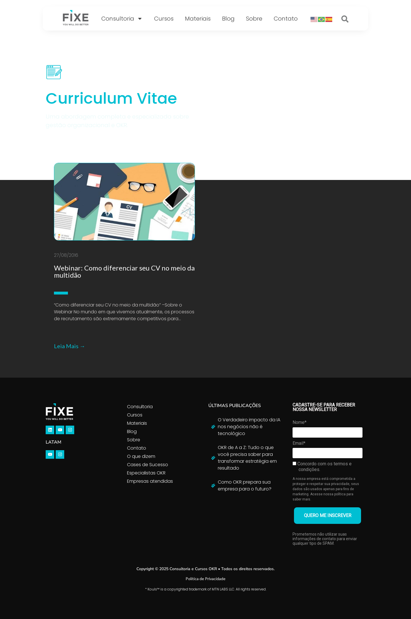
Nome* (300, 422)
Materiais (198, 19)
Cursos (164, 19)
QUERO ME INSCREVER (327, 515)
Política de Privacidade (205, 578)
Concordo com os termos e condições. (322, 466)
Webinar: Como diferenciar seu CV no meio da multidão (124, 271)
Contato (286, 19)
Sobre (254, 19)
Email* (299, 443)
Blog (228, 19)
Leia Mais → (69, 345)
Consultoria (122, 18)
